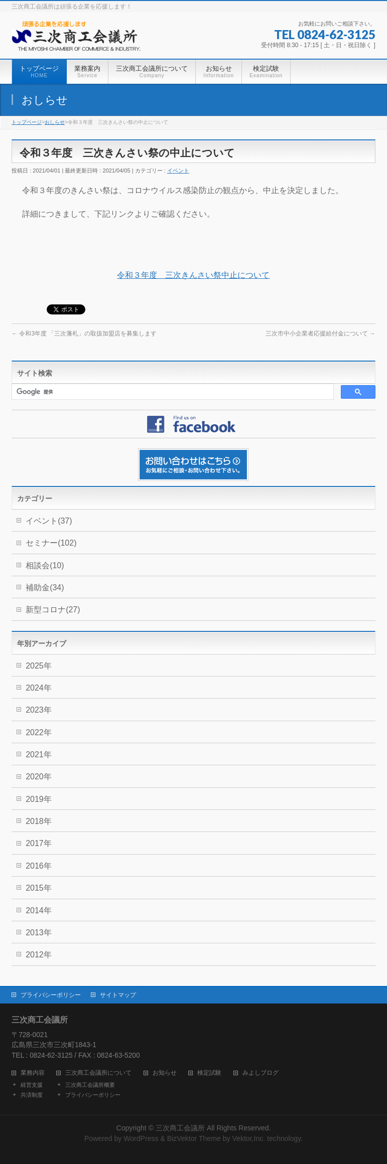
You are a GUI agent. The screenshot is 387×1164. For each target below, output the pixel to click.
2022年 (39, 732)
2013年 (39, 932)
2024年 (39, 688)
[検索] (172, 391)
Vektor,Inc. (248, 1138)
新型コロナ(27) (53, 609)
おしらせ (55, 122)
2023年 (39, 710)
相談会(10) (45, 565)
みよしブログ (260, 1073)
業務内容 (33, 1073)
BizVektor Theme (194, 1138)
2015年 (39, 888)
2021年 (39, 754)
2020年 (39, 776)
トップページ (27, 122)
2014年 (39, 910)
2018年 (39, 821)
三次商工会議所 (180, 1128)
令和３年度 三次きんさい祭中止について (193, 275)
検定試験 (209, 1073)
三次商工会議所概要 (90, 1085)
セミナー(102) (51, 543)
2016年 (39, 866)
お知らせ (165, 1073)
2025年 (39, 665)
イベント (178, 171)
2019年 (39, 799)
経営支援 (32, 1085)
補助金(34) (45, 587)
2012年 (39, 954)
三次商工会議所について (98, 1073)
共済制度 (32, 1095)
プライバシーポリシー (51, 995)
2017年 (39, 843)
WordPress (140, 1138)
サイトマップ (118, 995)
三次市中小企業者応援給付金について (320, 333)
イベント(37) (49, 521)
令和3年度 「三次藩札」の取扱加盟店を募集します (84, 333)
